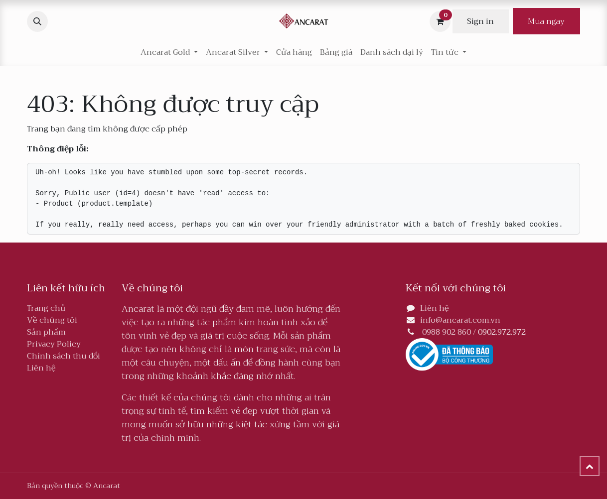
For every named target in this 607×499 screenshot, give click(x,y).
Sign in (480, 21)
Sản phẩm (46, 332)
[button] (37, 21)
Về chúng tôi (52, 320)
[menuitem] (294, 52)
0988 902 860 (446, 332)
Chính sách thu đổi (63, 356)
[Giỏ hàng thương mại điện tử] (440, 21)
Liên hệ (41, 368)
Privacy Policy (54, 344)
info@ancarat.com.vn (460, 320)
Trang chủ (46, 308)
